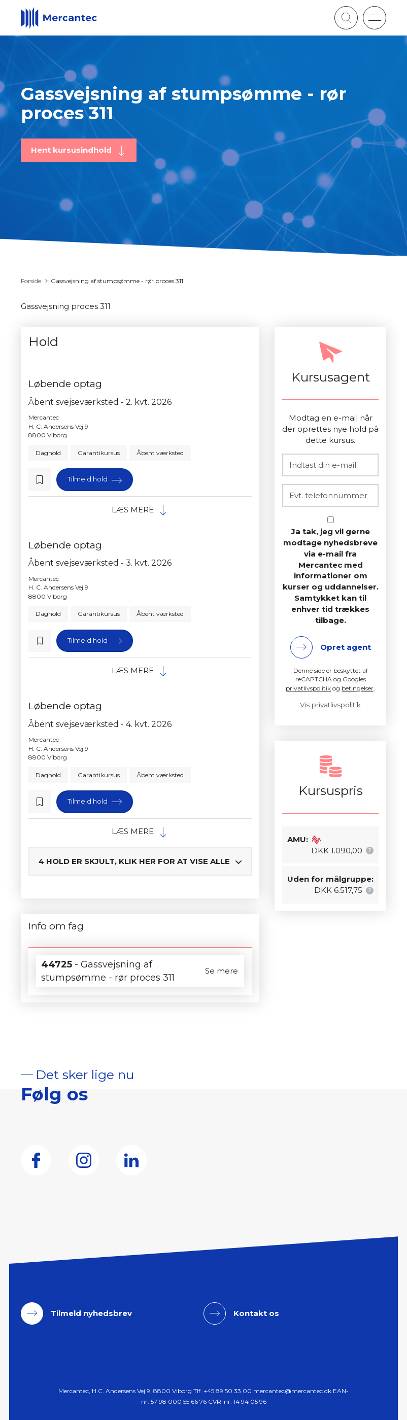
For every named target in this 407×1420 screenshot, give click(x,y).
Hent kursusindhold (72, 150)
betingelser (358, 688)
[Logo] (59, 18)
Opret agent (345, 647)
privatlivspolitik (308, 688)
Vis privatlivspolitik (330, 705)
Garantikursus (99, 453)
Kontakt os (256, 1313)
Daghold (48, 453)
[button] (374, 17)
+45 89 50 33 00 (228, 1391)
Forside (31, 281)
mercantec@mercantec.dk (292, 1391)
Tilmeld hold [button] (88, 479)
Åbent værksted (160, 453)
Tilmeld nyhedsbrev (91, 1313)
